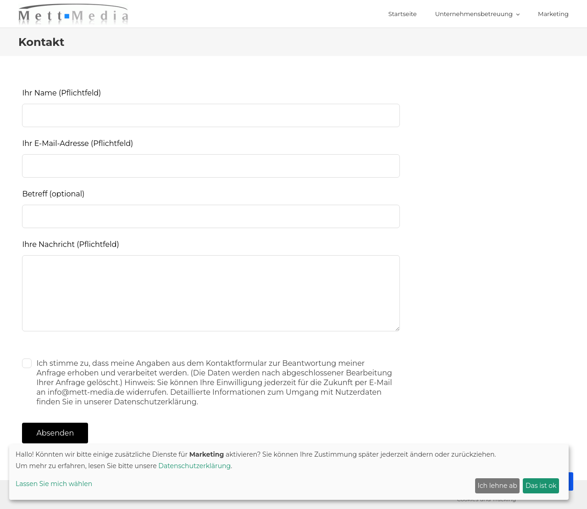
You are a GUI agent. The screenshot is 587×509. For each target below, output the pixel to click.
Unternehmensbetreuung (474, 13)
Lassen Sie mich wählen (54, 484)
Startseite (402, 13)
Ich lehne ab (497, 485)
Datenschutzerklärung (194, 466)
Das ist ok (541, 485)
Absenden (55, 433)
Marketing (553, 13)
